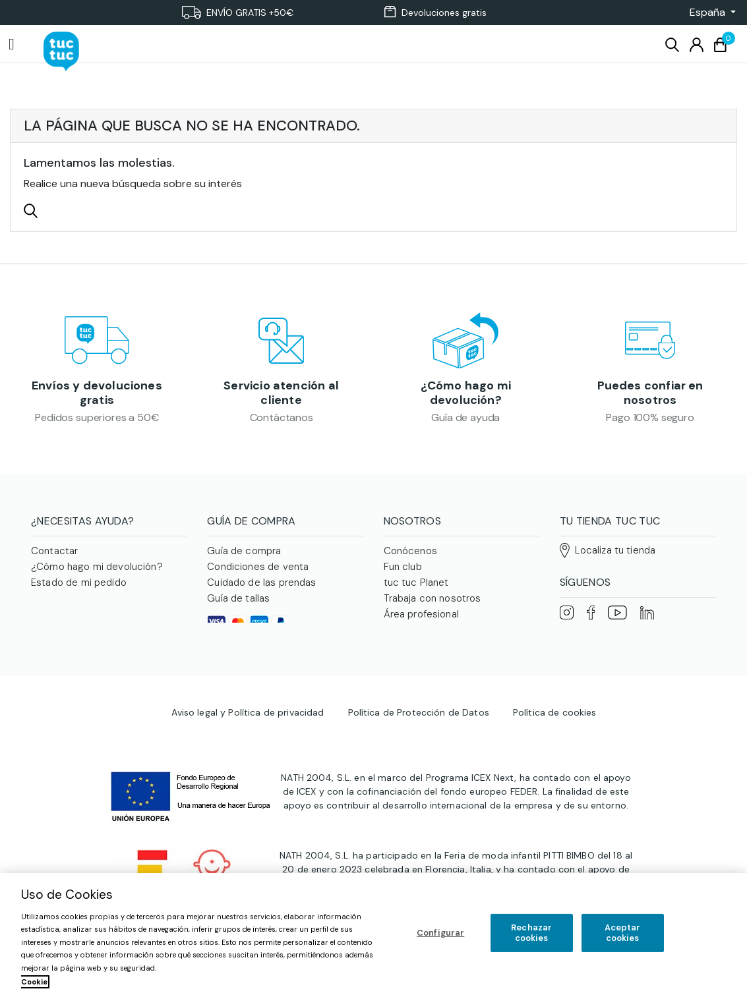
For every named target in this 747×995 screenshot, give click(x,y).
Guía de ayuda (465, 419)
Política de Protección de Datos (418, 745)
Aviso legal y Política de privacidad (247, 745)
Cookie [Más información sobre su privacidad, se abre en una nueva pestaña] (34, 981)
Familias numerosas (429, 649)
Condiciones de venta (258, 570)
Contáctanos (281, 419)
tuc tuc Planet (416, 586)
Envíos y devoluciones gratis (97, 395)
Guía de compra (244, 554)
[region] (373, 934)
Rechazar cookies (531, 933)
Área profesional (421, 618)
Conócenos (410, 554)
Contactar (54, 554)
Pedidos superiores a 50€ (96, 419)
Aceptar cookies (623, 933)
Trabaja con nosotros (432, 602)
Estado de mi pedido (79, 586)
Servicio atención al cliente (281, 395)
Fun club (403, 570)
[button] (708, 12)
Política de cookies (555, 745)
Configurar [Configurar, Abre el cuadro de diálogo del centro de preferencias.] (440, 932)
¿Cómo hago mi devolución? (466, 395)
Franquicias (410, 633)
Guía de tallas (238, 602)
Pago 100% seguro (650, 419)
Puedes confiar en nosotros (650, 395)
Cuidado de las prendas (261, 586)
